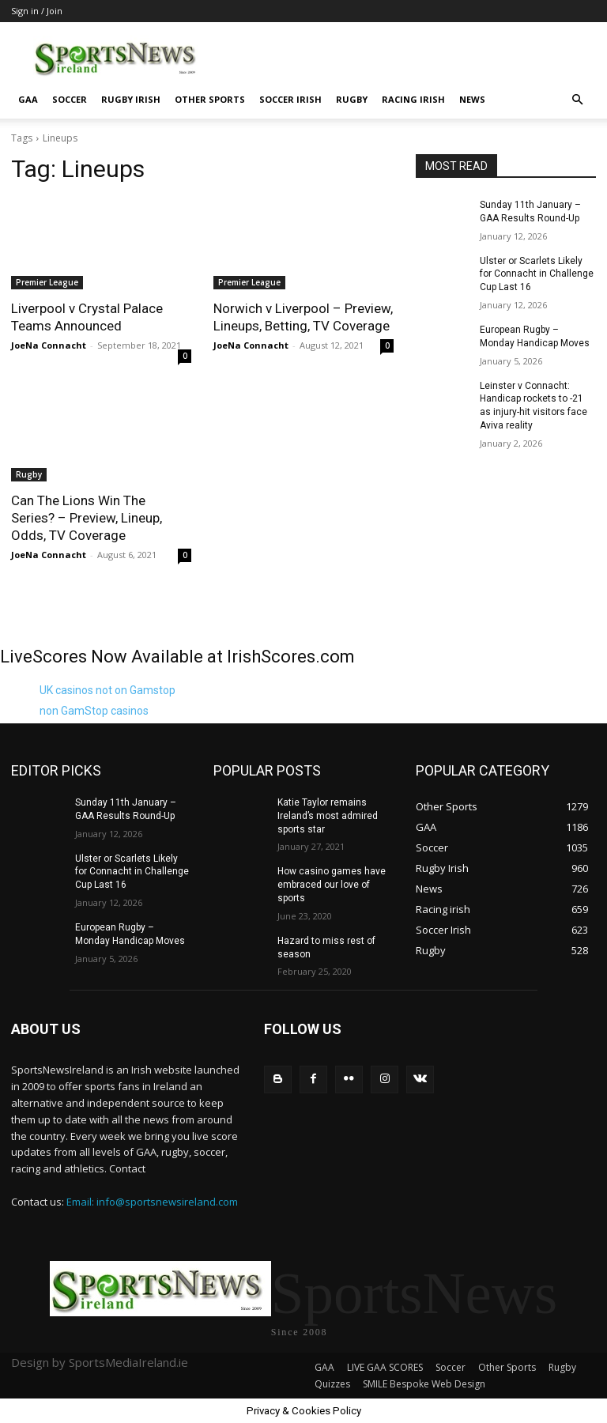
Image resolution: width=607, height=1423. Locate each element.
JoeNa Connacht (48, 345)
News (472, 99)
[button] (577, 100)
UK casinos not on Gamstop (107, 690)
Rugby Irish (130, 99)
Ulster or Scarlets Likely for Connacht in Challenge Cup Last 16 (537, 274)
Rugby (352, 99)
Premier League (47, 282)
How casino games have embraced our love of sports (331, 885)
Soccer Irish (290, 99)
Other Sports (210, 99)
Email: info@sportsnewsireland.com (152, 1202)
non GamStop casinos (94, 710)
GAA (28, 99)
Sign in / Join (36, 11)
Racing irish (413, 99)
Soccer (69, 99)
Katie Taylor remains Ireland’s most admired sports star (327, 816)
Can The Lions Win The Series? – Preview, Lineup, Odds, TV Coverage (86, 518)
